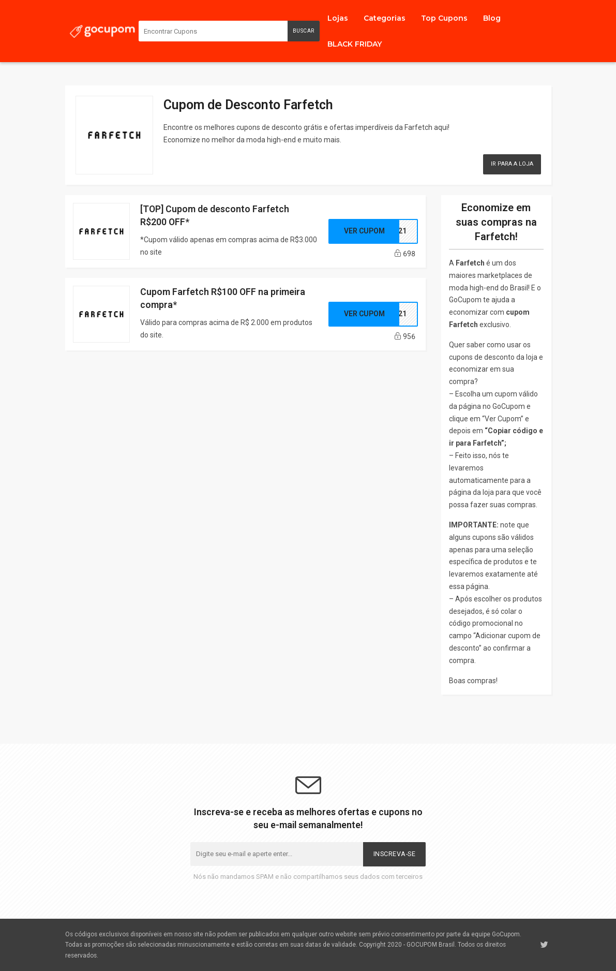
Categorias (384, 18)
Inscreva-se (394, 854)
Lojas (337, 18)
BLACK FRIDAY (354, 44)
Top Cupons (444, 18)
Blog (492, 18)
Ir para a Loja (512, 163)
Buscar (303, 31)
